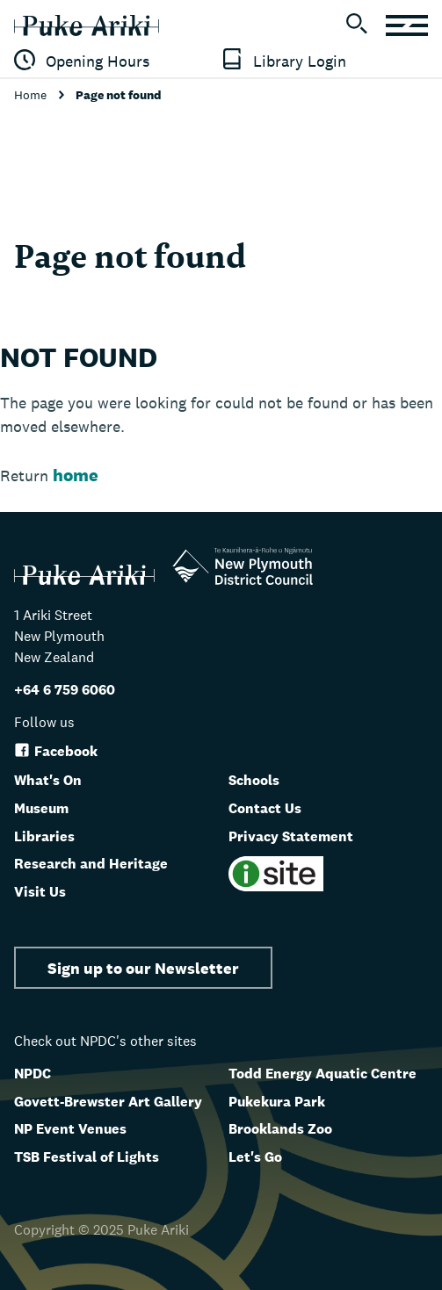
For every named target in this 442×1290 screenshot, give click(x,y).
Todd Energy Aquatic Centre (322, 1073)
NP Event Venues (70, 1129)
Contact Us (264, 808)
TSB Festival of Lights (86, 1157)
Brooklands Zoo (280, 1129)
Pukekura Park (276, 1101)
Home (32, 95)
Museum (41, 808)
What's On (48, 780)
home (75, 475)
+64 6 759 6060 (64, 690)
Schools (253, 780)
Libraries (44, 836)
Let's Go (255, 1157)
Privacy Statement (290, 836)
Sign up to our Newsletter (143, 968)
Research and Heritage (91, 863)
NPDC (32, 1073)
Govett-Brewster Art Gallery (108, 1101)
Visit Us (40, 892)
